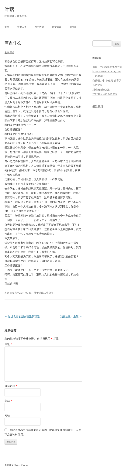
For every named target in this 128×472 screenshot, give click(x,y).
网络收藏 (39, 27)
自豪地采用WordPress (16, 465)
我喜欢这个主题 (71, 316)
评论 (8, 344)
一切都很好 (98, 76)
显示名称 (11, 386)
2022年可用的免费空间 (104, 94)
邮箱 (8, 400)
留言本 (73, 27)
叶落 (9, 9)
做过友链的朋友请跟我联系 (22, 316)
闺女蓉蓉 (56, 27)
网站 (7, 415)
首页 (7, 27)
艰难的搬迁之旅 (101, 89)
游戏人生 (21, 27)
